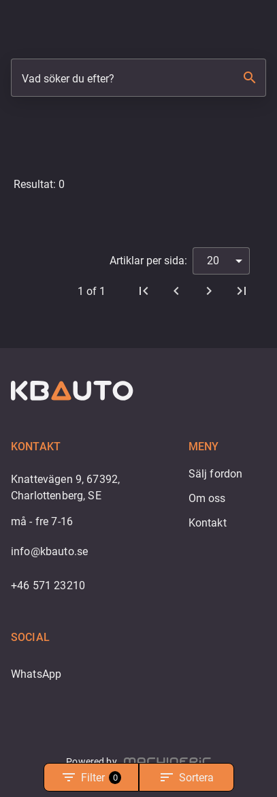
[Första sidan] (143, 291)
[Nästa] (209, 291)
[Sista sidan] (241, 291)
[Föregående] (176, 291)
